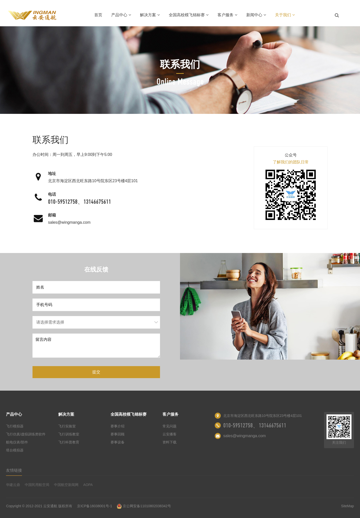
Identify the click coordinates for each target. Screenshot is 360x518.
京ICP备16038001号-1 (94, 506)
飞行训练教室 (68, 434)
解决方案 (150, 15)
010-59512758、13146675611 (79, 201)
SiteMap (347, 506)
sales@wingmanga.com (69, 222)
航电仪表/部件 (17, 442)
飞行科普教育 (68, 442)
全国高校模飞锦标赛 (188, 15)
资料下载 (169, 442)
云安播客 (169, 434)
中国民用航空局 (37, 485)
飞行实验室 (67, 426)
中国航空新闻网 (66, 485)
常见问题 (169, 426)
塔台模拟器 (15, 450)
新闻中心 (256, 15)
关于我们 (285, 15)
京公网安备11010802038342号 (144, 506)
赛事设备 (117, 442)
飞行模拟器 (15, 426)
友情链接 (14, 470)
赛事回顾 (117, 434)
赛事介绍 (117, 426)
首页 (98, 15)
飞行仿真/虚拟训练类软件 (26, 434)
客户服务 (227, 15)
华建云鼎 (13, 485)
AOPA (88, 485)
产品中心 (121, 15)
